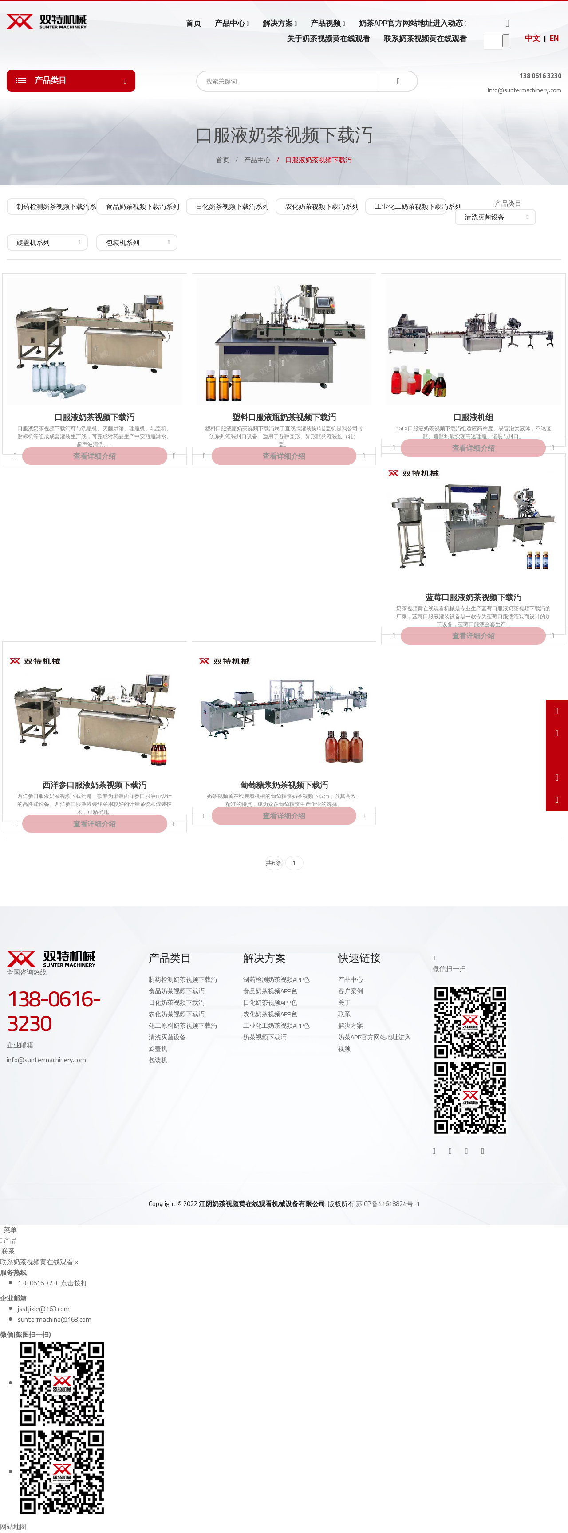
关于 (344, 1002)
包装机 (158, 1060)
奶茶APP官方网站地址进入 (374, 1037)
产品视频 (326, 23)
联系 (344, 1014)
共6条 (274, 863)
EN (554, 38)
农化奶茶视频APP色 (270, 1014)
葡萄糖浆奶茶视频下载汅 (284, 785)
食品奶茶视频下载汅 (177, 991)
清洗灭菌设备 (167, 1037)
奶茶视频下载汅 (265, 1037)
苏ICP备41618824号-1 (388, 1203)
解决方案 (278, 23)
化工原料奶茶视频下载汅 (183, 1025)
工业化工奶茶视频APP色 (276, 1025)
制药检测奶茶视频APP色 (276, 979)
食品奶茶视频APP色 (270, 991)
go (505, 40)
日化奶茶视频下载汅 (177, 1002)
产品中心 (230, 23)
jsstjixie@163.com (44, 1308)
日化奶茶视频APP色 (270, 1002)
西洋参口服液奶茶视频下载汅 (94, 785)
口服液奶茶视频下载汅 (94, 417)
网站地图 (13, 1526)
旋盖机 (158, 1048)
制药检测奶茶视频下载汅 (183, 979)
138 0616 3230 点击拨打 (52, 1283)
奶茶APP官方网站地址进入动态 (411, 23)
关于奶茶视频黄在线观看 (328, 38)
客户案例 (350, 991)
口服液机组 (473, 417)
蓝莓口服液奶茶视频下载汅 (473, 597)
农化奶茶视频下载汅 (177, 1014)
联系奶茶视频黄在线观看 (425, 38)
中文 (532, 38)
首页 (193, 23)
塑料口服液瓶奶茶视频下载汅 (284, 417)
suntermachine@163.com (54, 1319)
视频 (344, 1048)
